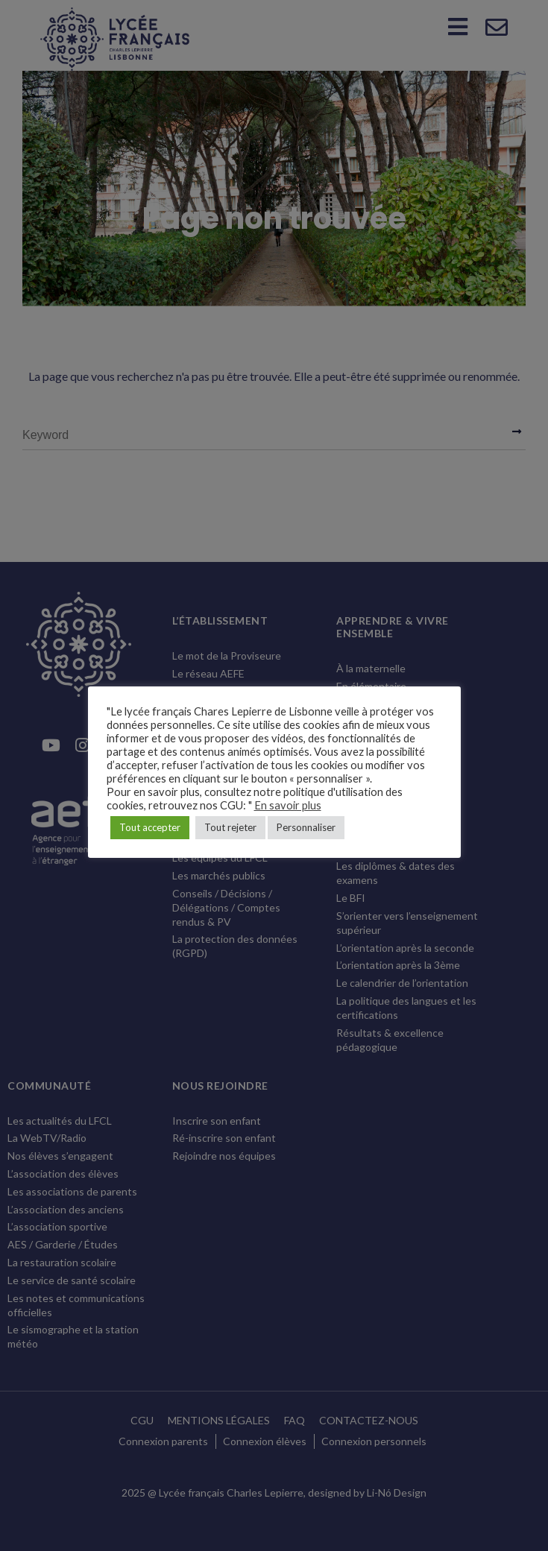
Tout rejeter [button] (230, 827)
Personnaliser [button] (306, 827)
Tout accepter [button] (149, 827)
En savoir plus (287, 805)
